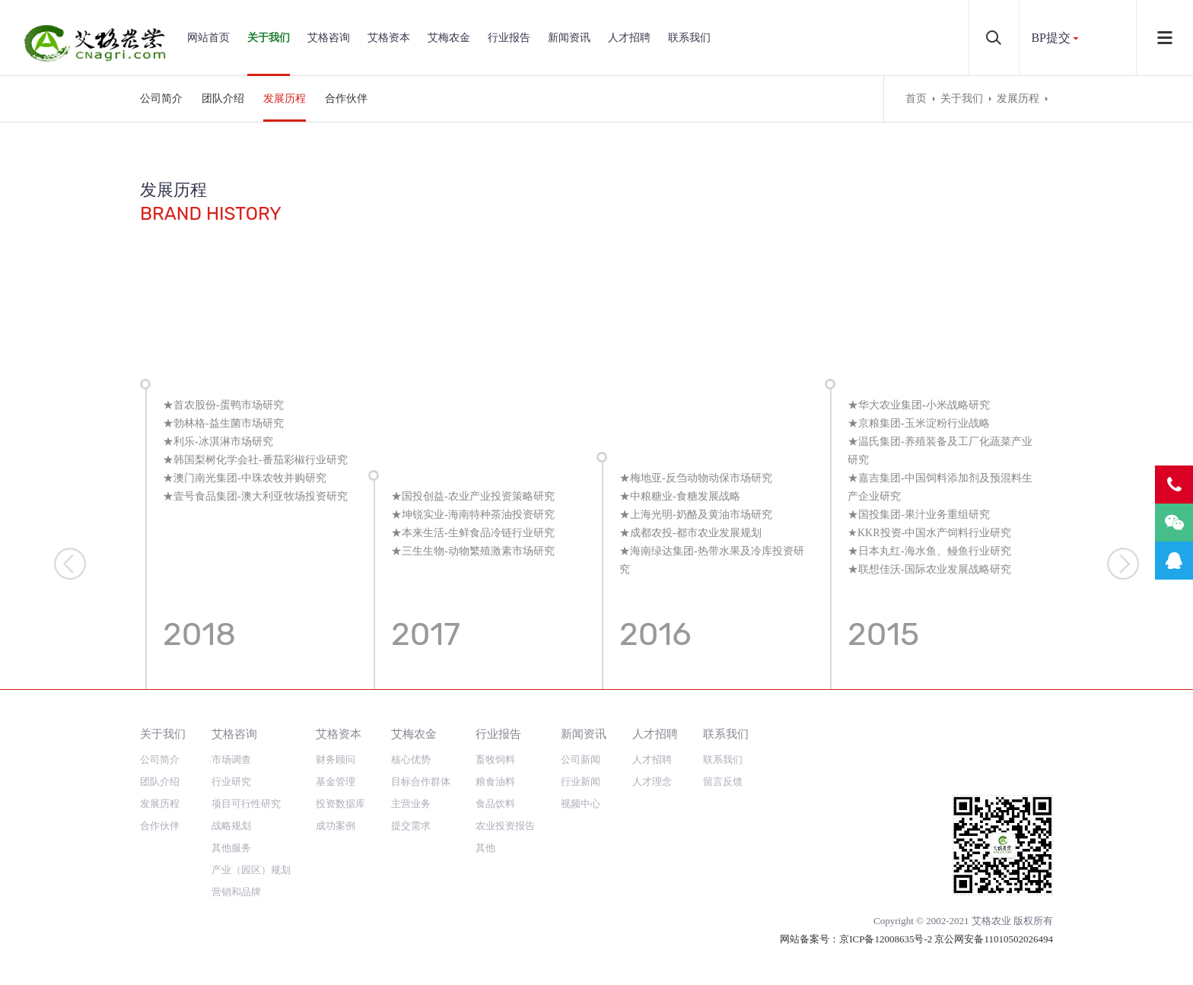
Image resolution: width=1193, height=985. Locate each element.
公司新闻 (580, 759)
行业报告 (509, 37)
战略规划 (231, 825)
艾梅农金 (449, 37)
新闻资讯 (569, 37)
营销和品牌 (236, 892)
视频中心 (580, 803)
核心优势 (411, 759)
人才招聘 (629, 37)
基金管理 (335, 781)
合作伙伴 (346, 98)
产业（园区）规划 (251, 869)
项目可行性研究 (246, 803)
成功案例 (335, 825)
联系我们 (689, 37)
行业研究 (231, 781)
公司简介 (161, 98)
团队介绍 (223, 98)
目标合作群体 (420, 781)
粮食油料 (495, 781)
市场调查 (231, 759)
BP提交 (1051, 37)
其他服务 (231, 847)
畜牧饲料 (495, 759)
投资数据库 (340, 803)
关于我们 (268, 37)
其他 (485, 847)
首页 (916, 98)
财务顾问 (335, 759)
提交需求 (411, 825)
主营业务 (411, 803)
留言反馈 (723, 781)
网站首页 (208, 37)
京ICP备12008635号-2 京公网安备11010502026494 (946, 939)
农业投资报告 (505, 825)
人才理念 (652, 781)
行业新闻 (580, 781)
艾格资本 (388, 37)
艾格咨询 (328, 37)
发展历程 (284, 98)
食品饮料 (495, 803)
